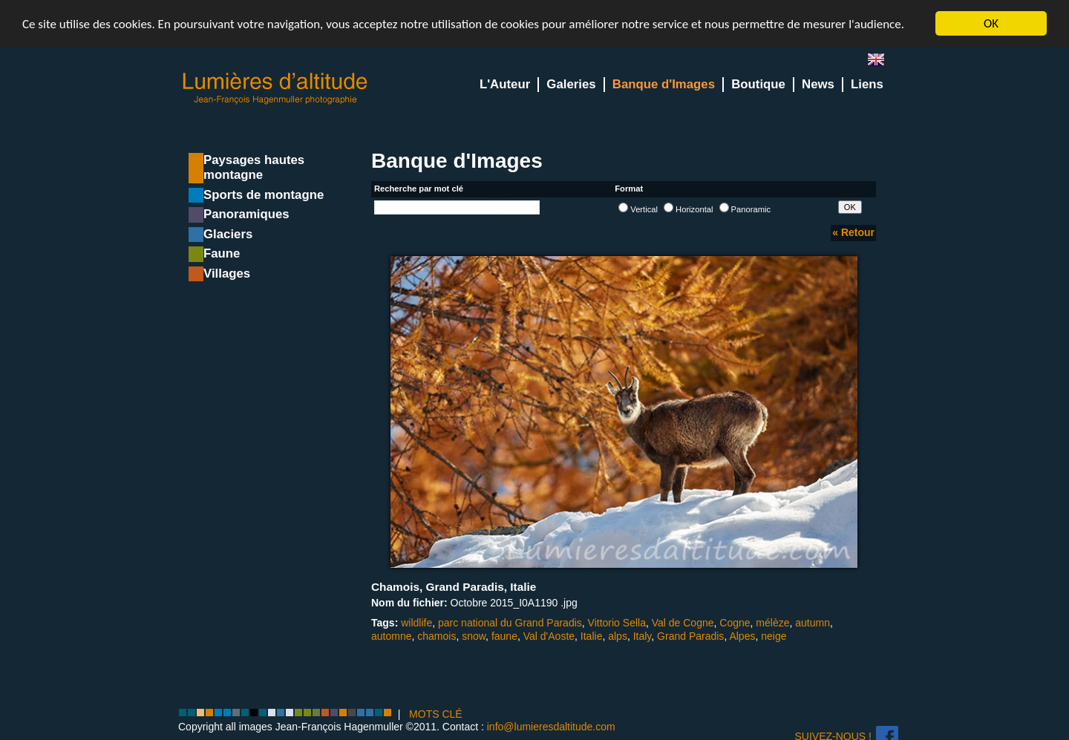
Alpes (742, 636)
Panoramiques (246, 214)
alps (617, 636)
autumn (812, 623)
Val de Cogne (683, 623)
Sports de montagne (263, 195)
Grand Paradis (690, 636)
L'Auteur (505, 84)
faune (504, 636)
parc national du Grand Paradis (510, 623)
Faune (221, 253)
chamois (436, 636)
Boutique (758, 84)
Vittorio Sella (617, 623)
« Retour (853, 232)
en (882, 62)
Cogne (734, 623)
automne (391, 636)
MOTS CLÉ (435, 714)
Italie (592, 636)
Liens (867, 84)
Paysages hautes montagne (253, 167)
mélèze (772, 623)
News (818, 84)
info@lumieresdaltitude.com (551, 727)
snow (474, 636)
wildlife (416, 623)
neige (773, 636)
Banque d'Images (663, 84)
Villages (226, 273)
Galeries (570, 84)
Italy (642, 636)
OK (991, 23)
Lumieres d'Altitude (275, 88)
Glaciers (227, 234)
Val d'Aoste (549, 636)
